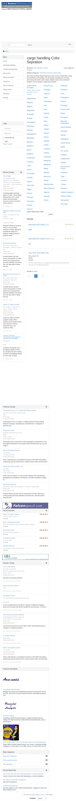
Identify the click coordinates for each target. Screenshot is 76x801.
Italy (45, 121)
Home (6, 51)
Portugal (64, 105)
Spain (63, 147)
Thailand (64, 173)
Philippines (65, 98)
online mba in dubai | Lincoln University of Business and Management (24, 742)
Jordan (46, 129)
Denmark (30, 185)
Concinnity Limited (8, 595)
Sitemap (5, 97)
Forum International (9, 566)
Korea (46, 137)
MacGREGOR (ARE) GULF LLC (41, 239)
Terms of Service (8, 85)
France (29, 193)
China (29, 170)
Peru (62, 94)
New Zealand (49, 188)
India (46, 98)
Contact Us (6, 81)
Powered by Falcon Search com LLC (34, 794)
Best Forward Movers (9, 243)
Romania (64, 117)
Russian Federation (65, 122)
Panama (64, 90)
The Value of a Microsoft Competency (14, 780)
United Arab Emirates (31, 87)
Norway (47, 196)
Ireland (46, 113)
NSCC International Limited (11, 450)
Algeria (29, 106)
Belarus (30, 142)
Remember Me (9, 137)
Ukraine (64, 188)
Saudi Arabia (66, 127)
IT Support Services (9, 538)
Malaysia (47, 161)
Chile (29, 166)
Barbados (30, 138)
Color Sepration (37, 68)
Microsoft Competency (10, 756)
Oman (46, 200)
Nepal (46, 180)
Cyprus (29, 181)
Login (69, 44)
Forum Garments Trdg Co (11, 585)
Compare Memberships (10, 69)
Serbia (63, 135)
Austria (29, 118)
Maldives (47, 165)
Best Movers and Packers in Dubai (11, 274)
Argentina (30, 110)
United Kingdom (67, 192)
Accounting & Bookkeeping (11, 689)
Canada (30, 162)
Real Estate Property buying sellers (50, 73)
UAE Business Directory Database (13, 614)
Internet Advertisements (10, 786)
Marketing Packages (9, 65)
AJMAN (29, 90)
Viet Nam (64, 204)
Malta (46, 169)
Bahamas (30, 126)
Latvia (46, 145)
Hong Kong (48, 86)
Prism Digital (7, 176)
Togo (62, 176)
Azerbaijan (31, 122)
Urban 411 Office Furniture (11, 304)
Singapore (65, 139)
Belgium (30, 146)
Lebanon (47, 149)
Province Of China (65, 168)
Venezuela (65, 200)
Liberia (46, 153)
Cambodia (31, 158)
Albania (30, 103)
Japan (46, 125)
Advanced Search (8, 77)
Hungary (47, 90)
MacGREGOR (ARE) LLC (38, 225)
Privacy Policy (7, 89)
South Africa (65, 143)
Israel (46, 117)
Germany (30, 201)
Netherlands (48, 184)
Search (30, 45)
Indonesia (47, 101)
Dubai (33, 90)
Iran (45, 105)
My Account (6, 73)
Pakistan (64, 86)
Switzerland (65, 159)
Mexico (46, 173)
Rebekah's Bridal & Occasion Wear (12, 211)
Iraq (45, 109)
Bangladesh (31, 134)
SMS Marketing (8, 764)
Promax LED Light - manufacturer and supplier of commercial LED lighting (12, 337)
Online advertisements (10, 760)
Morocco (47, 176)
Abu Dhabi (29, 92)
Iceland (46, 94)
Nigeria (46, 192)
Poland (63, 101)
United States (66, 196)
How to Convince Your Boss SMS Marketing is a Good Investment (23, 774)
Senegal (64, 131)
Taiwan (63, 163)
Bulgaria (30, 154)
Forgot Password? (8, 144)
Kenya (46, 133)
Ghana (29, 205)
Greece (30, 209)
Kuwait (46, 141)
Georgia (30, 197)
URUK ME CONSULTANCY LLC (13, 466)
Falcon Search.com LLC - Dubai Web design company (19, 410)
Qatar (63, 113)
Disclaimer (6, 93)
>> (43, 276)
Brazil (29, 150)
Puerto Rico (65, 109)
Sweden (64, 155)
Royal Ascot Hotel (8, 430)
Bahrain (30, 130)
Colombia (30, 174)
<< (29, 276)
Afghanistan (31, 99)
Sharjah (38, 90)
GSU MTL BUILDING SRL (38, 253)
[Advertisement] (38, 27)
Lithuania (47, 157)
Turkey (63, 184)
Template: (33, 798)
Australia (30, 114)
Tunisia (63, 180)
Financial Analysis (8, 716)
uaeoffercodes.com (9, 546)
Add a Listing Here (69, 68)
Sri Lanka (64, 151)
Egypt (29, 189)
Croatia (30, 177)
